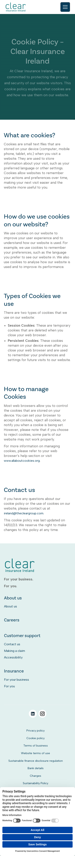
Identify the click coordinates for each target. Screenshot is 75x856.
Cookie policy (35, 738)
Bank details (36, 768)
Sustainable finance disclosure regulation (35, 761)
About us (10, 606)
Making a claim (14, 651)
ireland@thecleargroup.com (23, 513)
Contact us (12, 644)
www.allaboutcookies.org (22, 461)
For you (9, 686)
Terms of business (35, 745)
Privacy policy (35, 730)
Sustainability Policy (35, 783)
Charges (35, 776)
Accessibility (13, 657)
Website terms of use (35, 753)
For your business (16, 679)
